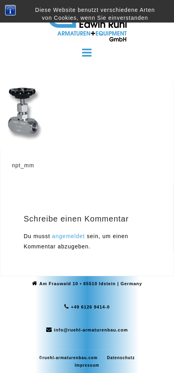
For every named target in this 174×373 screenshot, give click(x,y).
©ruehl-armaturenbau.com (68, 358)
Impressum (87, 365)
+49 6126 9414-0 (90, 307)
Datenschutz (121, 358)
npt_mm (23, 165)
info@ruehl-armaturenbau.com (91, 330)
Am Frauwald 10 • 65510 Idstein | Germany (90, 283)
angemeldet (68, 236)
